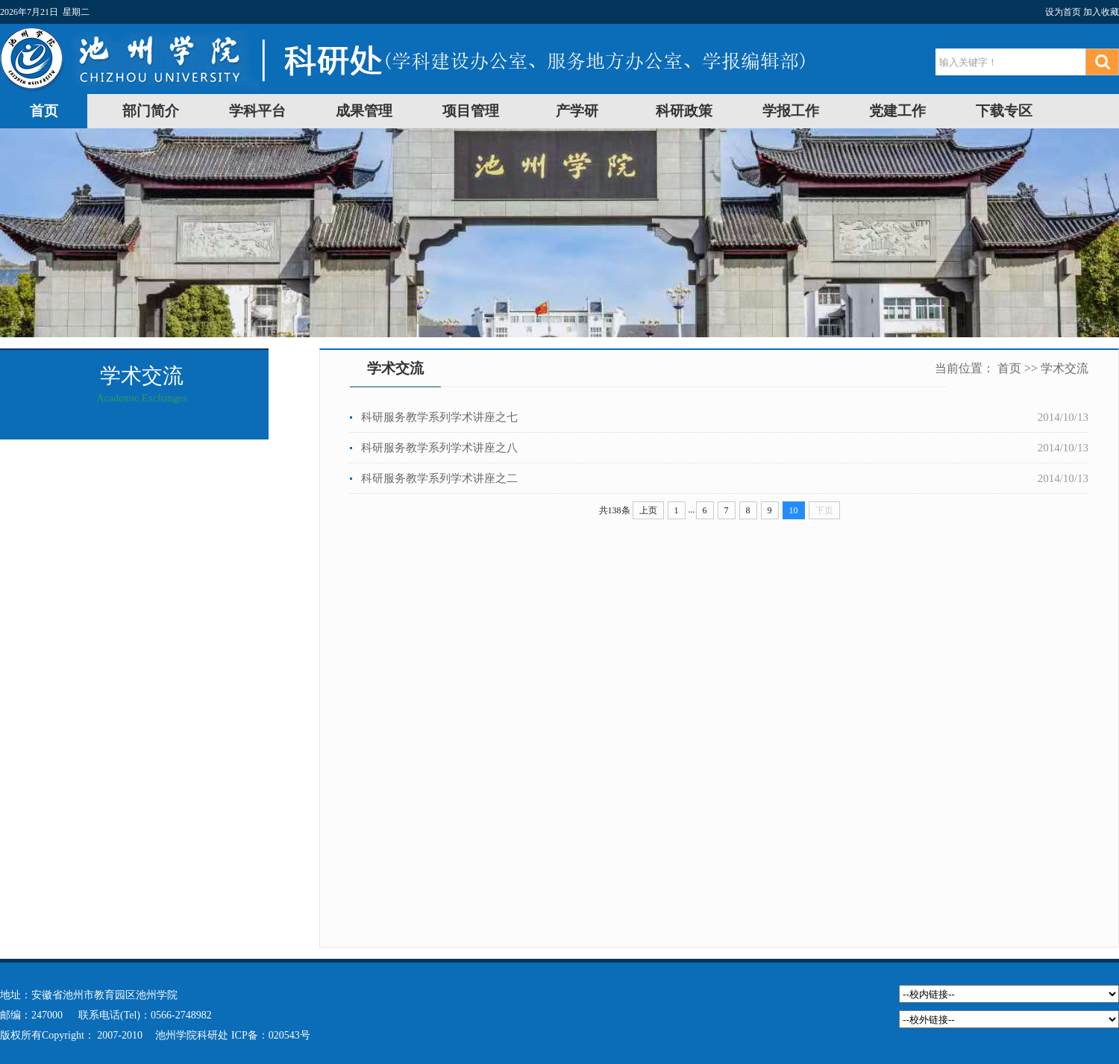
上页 (648, 510)
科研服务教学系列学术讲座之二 (439, 478)
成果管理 (364, 111)
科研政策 (684, 111)
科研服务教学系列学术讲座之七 (439, 417)
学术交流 (1064, 368)
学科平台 (257, 111)
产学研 (577, 111)
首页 (44, 111)
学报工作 (790, 111)
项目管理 (470, 111)
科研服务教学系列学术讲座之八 (439, 448)
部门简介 (150, 111)
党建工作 (897, 111)
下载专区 (1004, 111)
